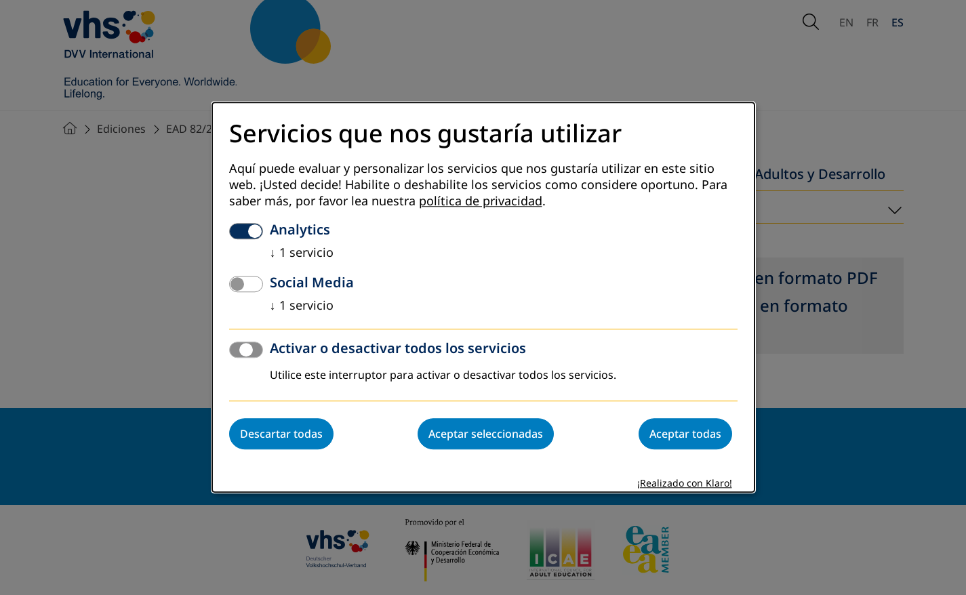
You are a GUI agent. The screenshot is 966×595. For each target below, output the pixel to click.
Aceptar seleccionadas (485, 434)
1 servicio (302, 253)
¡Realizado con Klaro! (684, 484)
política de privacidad (480, 202)
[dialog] (483, 297)
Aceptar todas (685, 434)
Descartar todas (281, 434)
